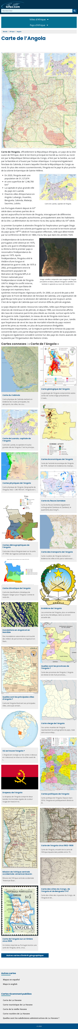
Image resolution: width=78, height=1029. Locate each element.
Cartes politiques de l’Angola (55, 794)
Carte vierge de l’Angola (53, 723)
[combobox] (36, 11)
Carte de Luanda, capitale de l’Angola (16, 439)
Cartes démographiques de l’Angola (15, 546)
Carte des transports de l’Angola (57, 552)
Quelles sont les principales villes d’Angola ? (18, 698)
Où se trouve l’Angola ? (13, 750)
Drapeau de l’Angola (12, 792)
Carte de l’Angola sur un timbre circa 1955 (17, 940)
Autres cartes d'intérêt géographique (25, 955)
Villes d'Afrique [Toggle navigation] (39, 19)
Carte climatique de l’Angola (16, 588)
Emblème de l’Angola (51, 608)
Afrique (12, 31)
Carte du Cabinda (11, 395)
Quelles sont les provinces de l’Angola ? (55, 667)
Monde (5, 31)
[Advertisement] (39, 47)
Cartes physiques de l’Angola (16, 483)
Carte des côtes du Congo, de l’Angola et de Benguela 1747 (55, 890)
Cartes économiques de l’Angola (57, 459)
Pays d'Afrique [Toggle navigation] (39, 25)
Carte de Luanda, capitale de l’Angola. (58, 204)
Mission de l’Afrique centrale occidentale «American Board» (17, 872)
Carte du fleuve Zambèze (53, 500)
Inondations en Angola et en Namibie (16, 631)
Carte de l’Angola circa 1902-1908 (57, 845)
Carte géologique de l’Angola (55, 389)
